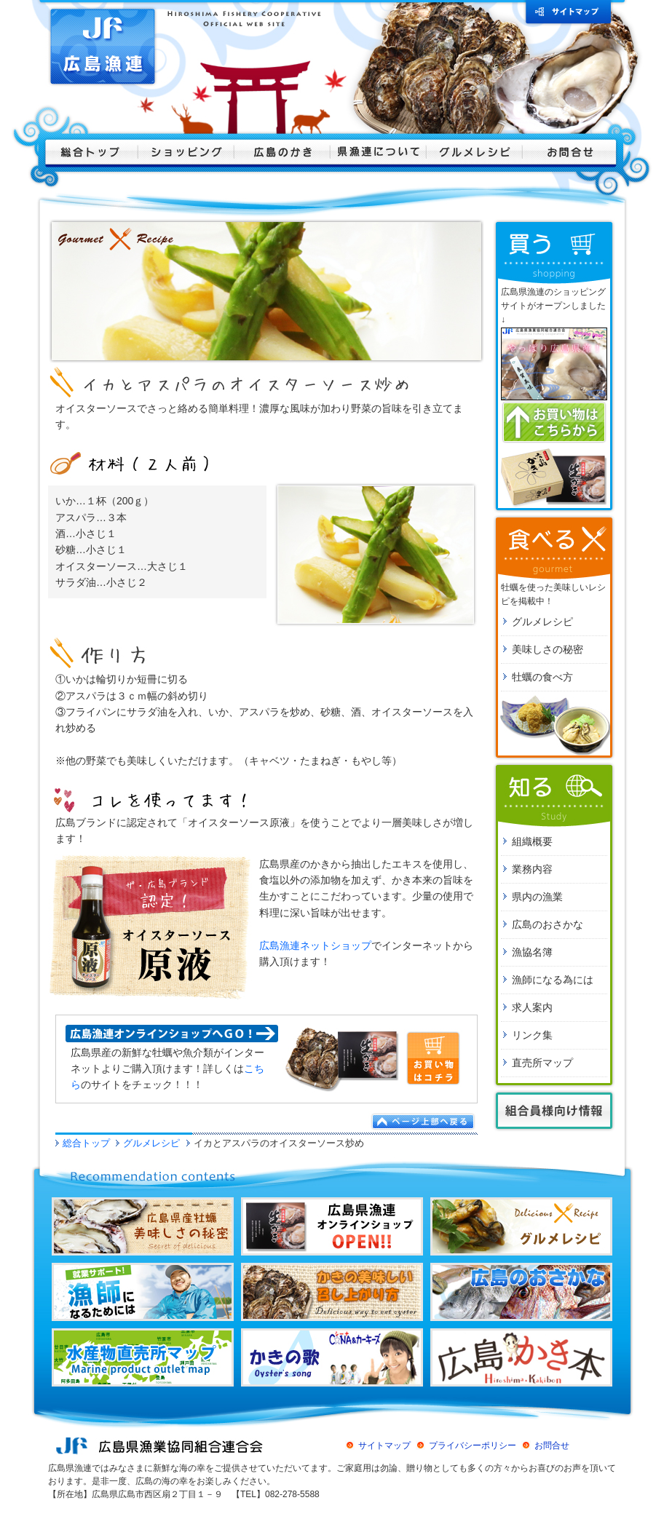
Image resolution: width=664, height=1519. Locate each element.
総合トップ (86, 1143)
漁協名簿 (532, 952)
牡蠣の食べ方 (542, 677)
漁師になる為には (552, 979)
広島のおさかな (547, 924)
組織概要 (532, 841)
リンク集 (532, 1035)
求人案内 (532, 1007)
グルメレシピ (151, 1143)
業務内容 (532, 869)
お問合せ (551, 1445)
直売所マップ (542, 1062)
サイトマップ (384, 1445)
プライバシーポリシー (472, 1445)
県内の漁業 (537, 897)
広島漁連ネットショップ (315, 945)
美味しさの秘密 (547, 649)
